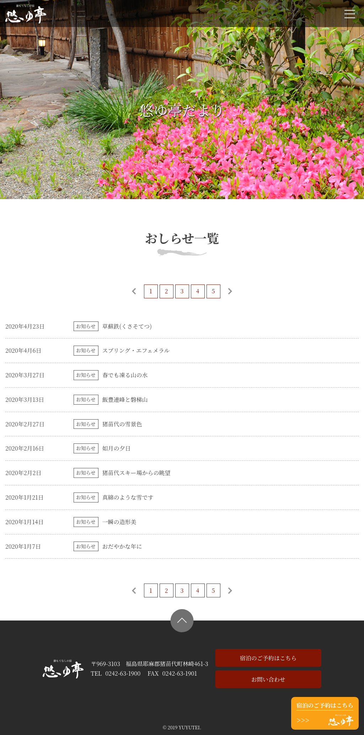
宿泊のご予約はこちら (268, 658)
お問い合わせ (268, 679)
